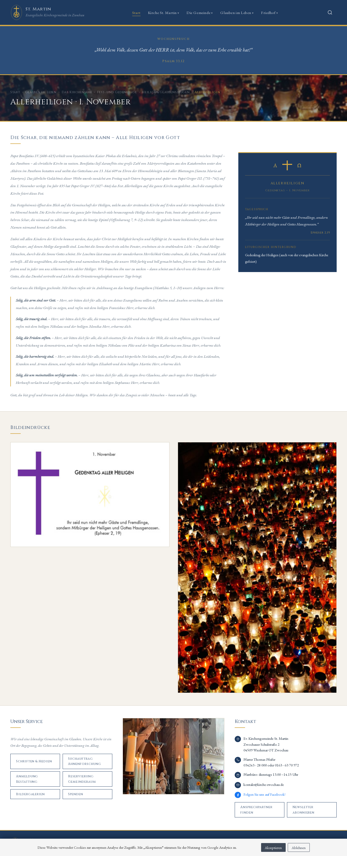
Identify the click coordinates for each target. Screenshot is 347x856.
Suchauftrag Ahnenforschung (84, 761)
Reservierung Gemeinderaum (82, 779)
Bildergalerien (30, 794)
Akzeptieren (273, 847)
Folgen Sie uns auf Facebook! (264, 794)
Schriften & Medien (34, 761)
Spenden (75, 794)
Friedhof (268, 12)
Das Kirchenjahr (77, 92)
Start (136, 12)
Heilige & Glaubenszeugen (165, 92)
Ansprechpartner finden (256, 809)
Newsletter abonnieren (304, 809)
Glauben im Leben (235, 12)
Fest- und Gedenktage (117, 92)
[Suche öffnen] (330, 12)
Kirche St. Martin (162, 12)
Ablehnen (299, 847)
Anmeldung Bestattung (27, 779)
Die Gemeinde (198, 12)
